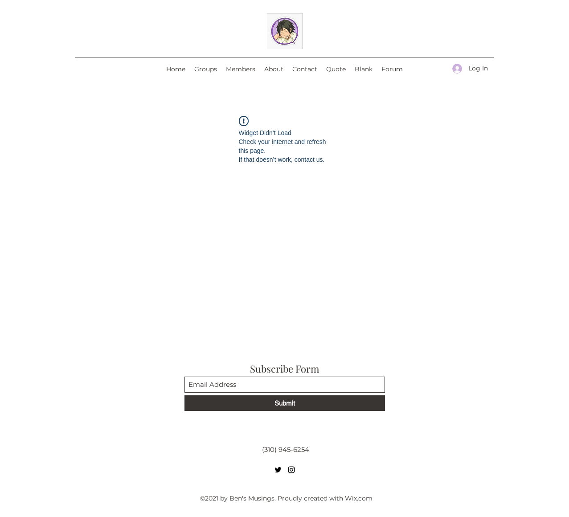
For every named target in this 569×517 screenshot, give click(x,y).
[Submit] (284, 403)
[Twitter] (278, 469)
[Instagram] (291, 469)
